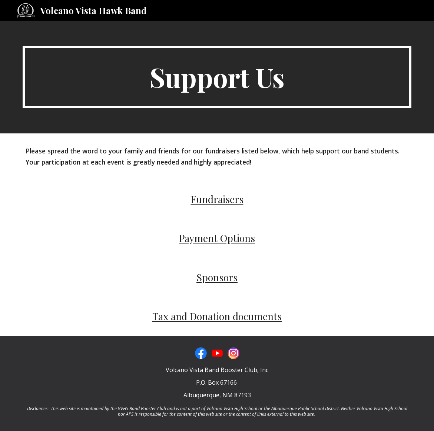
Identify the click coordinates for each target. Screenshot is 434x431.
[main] (217, 77)
